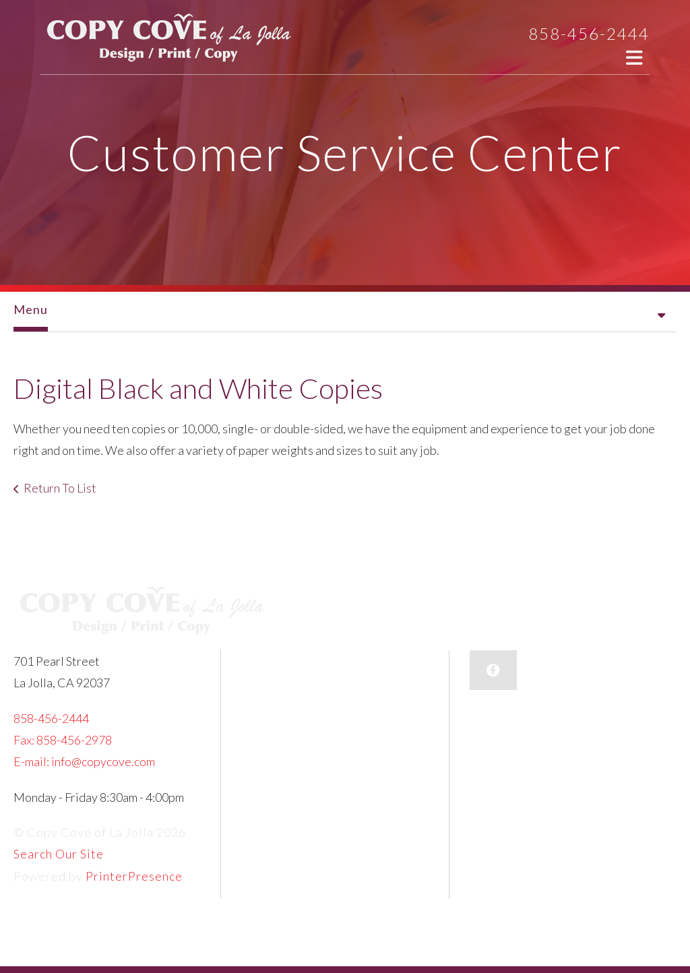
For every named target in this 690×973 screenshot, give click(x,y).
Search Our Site (58, 853)
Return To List (60, 487)
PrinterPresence (134, 876)
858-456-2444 (589, 33)
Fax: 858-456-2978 (62, 739)
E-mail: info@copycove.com (84, 761)
